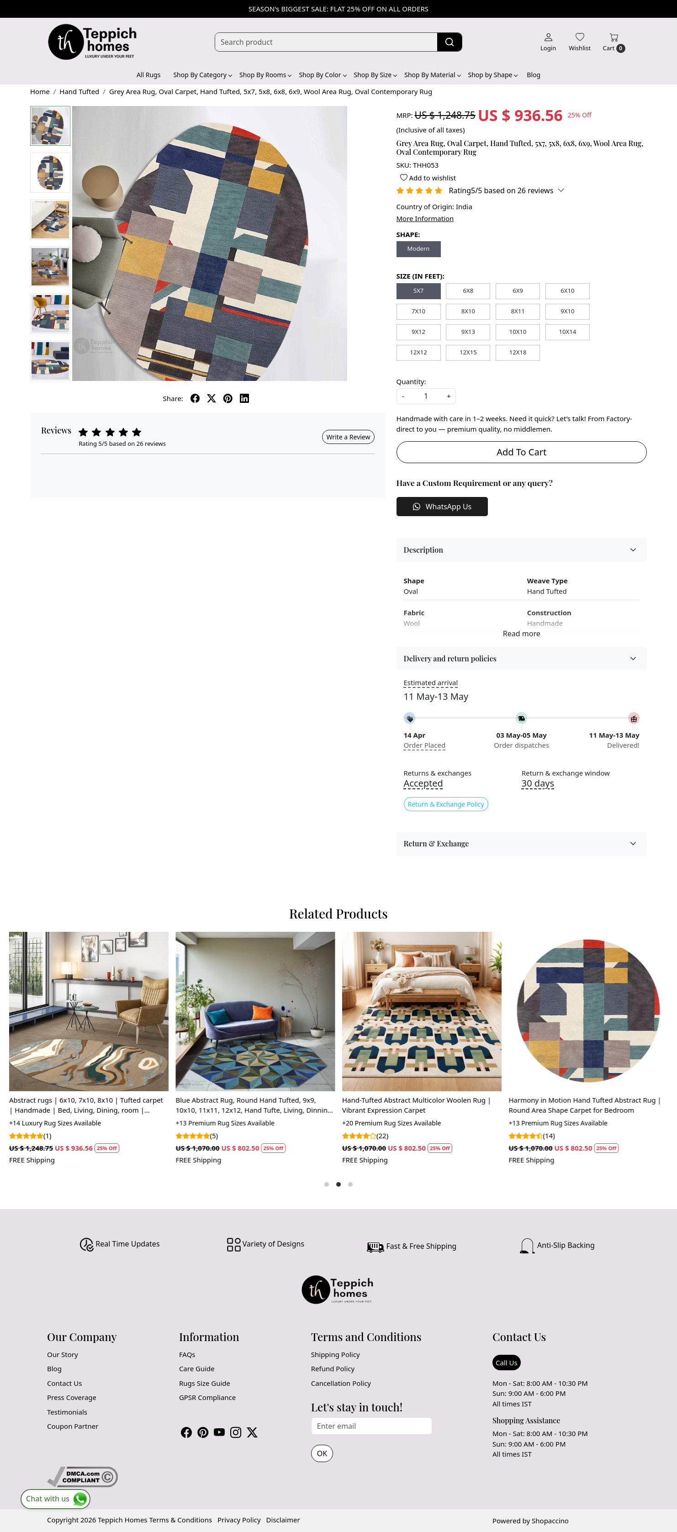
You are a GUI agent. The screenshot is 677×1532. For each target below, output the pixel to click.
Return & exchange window (566, 773)
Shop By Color (322, 74)
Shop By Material (432, 74)
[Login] (548, 42)
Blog (533, 74)
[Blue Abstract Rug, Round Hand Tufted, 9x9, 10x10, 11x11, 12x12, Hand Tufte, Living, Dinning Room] (255, 1011)
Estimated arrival (431, 682)
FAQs (187, 1354)
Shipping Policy (335, 1354)
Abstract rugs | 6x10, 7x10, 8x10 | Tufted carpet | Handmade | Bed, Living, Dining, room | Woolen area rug (86, 1105)
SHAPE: (408, 234)
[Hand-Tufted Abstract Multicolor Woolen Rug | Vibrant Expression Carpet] (422, 1011)
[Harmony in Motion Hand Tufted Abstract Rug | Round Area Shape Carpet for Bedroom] (588, 1011)
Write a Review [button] (348, 437)
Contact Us (64, 1383)
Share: (173, 398)
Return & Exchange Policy (446, 804)
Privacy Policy (239, 1519)
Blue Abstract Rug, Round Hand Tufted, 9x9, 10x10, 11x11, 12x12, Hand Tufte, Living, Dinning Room (254, 1105)
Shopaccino (550, 1520)
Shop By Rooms (265, 74)
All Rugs (149, 74)
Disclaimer (283, 1519)
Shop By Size (375, 74)
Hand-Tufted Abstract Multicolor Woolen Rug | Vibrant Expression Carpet (416, 1105)
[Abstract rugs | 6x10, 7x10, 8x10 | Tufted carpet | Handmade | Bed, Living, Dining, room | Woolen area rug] (89, 1011)
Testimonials (67, 1411)
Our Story (62, 1354)
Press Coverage (71, 1397)
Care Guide (197, 1368)
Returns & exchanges (438, 773)
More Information (425, 218)
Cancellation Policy (341, 1383)
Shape (414, 580)
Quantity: (411, 381)
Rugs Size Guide (204, 1383)
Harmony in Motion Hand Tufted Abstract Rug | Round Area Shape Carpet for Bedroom (585, 1105)
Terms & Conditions (180, 1519)
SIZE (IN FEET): (420, 275)
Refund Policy (332, 1368)
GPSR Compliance (207, 1397)
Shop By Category (202, 74)
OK (322, 1453)
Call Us (507, 1362)
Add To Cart (521, 452)
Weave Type (547, 580)
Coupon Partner (72, 1426)
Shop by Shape (493, 74)
